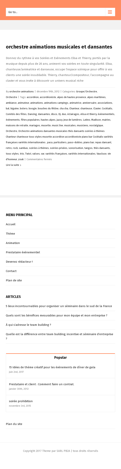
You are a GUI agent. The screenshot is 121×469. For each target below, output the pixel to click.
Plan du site (14, 424)
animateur (23, 102)
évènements (13, 119)
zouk (21, 159)
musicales (70, 125)
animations (36, 102)
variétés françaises (56, 153)
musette (46, 125)
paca (49, 142)
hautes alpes (48, 119)
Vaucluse (102, 153)
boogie (33, 108)
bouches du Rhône (48, 108)
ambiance (11, 102)
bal (7, 108)
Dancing (32, 114)
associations (105, 102)
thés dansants (102, 148)
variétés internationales (81, 153)
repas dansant (103, 142)
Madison (96, 119)
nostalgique (96, 125)
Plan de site (14, 280)
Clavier (97, 108)
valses (36, 153)
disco (54, 114)
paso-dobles (75, 142)
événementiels (106, 114)
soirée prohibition (21, 401)
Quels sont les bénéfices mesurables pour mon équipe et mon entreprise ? (56, 315)
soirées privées (58, 148)
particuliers (60, 142)
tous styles (12, 153)
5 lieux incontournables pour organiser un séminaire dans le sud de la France (59, 306)
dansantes (44, 114)
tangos (88, 148)
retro (9, 148)
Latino (86, 119)
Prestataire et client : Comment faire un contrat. (41, 384)
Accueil (10, 224)
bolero (24, 108)
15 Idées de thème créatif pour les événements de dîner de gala (52, 367)
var (42, 153)
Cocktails (107, 108)
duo (64, 114)
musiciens (82, 125)
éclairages (73, 114)
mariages (34, 125)
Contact (11, 271)
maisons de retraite (17, 125)
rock (15, 148)
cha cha (64, 108)
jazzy (59, 119)
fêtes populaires (30, 119)
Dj (59, 114)
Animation (13, 243)
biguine (15, 108)
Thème (10, 233)
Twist (28, 153)
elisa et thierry (88, 114)
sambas (23, 148)
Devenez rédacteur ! (19, 261)
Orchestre (11, 97)
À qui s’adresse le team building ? (28, 325)
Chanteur (74, 108)
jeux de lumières (72, 119)
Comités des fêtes (16, 114)
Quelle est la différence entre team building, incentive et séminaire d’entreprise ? (59, 336)
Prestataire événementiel (23, 252)
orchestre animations (21, 91)
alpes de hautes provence (71, 97)
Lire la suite (12, 164)
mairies (106, 119)
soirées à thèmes (39, 148)
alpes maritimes (96, 97)
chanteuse (86, 108)
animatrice (75, 102)
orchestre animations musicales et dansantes (59, 47)
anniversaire (89, 102)
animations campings (56, 102)
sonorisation (76, 148)
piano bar (89, 142)
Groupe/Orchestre (86, 91)
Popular (60, 357)
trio (22, 153)
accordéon (33, 97)
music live (57, 125)
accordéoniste (48, 97)
